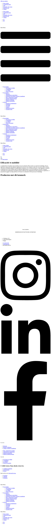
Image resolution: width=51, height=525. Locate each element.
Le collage (8, 90)
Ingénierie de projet (10, 108)
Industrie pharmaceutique (11, 98)
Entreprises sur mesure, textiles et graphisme (15, 96)
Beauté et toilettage (10, 99)
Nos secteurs (6, 92)
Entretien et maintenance (11, 103)
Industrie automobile (10, 101)
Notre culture (6, 3)
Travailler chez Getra (7, 6)
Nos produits (6, 86)
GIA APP (8, 105)
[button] (25, 56)
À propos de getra (7, 4)
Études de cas (6, 8)
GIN (4, 5)
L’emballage (8, 89)
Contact (5, 9)
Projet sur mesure (9, 91)
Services (5, 102)
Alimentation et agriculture (11, 95)
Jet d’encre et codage (10, 88)
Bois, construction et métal (11, 97)
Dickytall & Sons (12, 473)
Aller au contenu (4, 1)
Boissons (8, 93)
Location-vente (9, 109)
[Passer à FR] (4, 20)
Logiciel (7, 107)
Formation (8, 104)
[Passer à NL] (4, 19)
